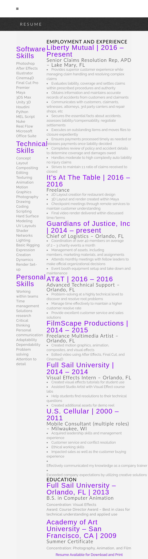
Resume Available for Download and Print (89, 555)
